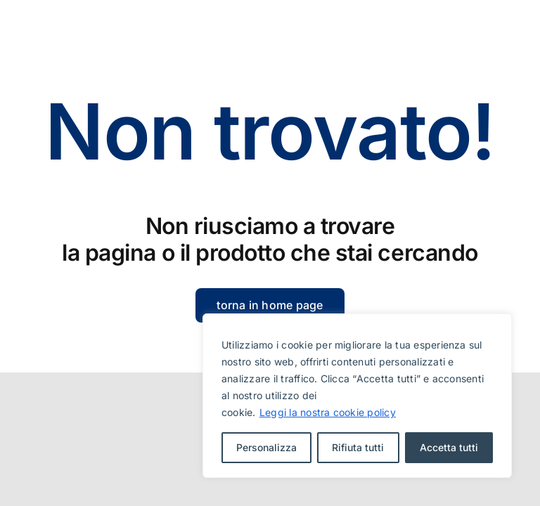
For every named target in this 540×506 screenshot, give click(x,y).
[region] (357, 395)
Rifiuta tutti (358, 447)
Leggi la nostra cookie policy (327, 412)
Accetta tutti (449, 447)
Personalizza (266, 447)
